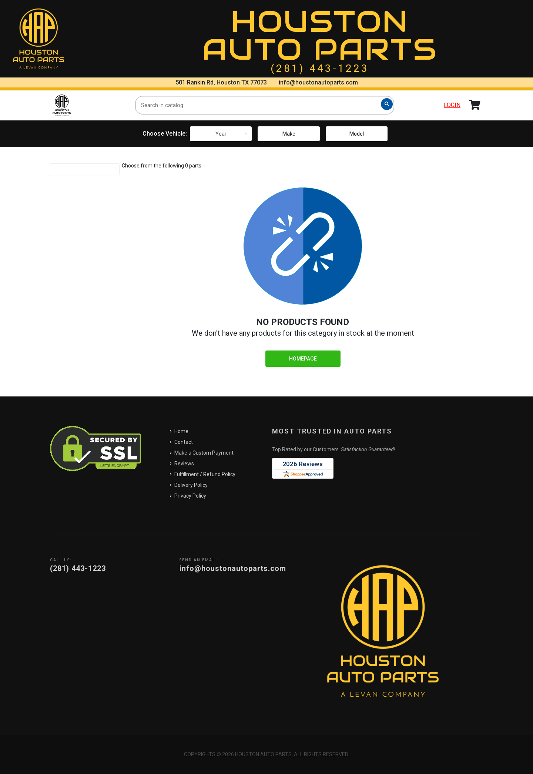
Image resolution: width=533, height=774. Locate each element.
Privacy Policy (190, 496)
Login (452, 105)
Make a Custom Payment (204, 453)
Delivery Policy (191, 485)
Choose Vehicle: (165, 133)
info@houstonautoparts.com (318, 82)
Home (181, 431)
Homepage (303, 359)
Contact (183, 442)
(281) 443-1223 (320, 68)
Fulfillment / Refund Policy (204, 474)
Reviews (184, 463)
